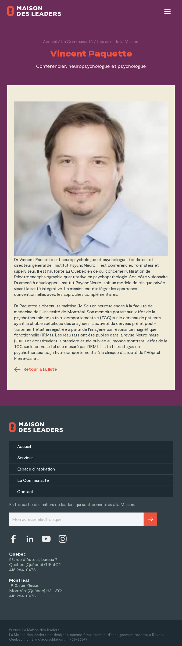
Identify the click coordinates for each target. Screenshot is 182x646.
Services (25, 457)
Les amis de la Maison (117, 41)
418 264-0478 (22, 569)
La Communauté (77, 41)
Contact (25, 491)
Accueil (50, 41)
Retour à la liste (35, 369)
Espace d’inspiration (36, 468)
